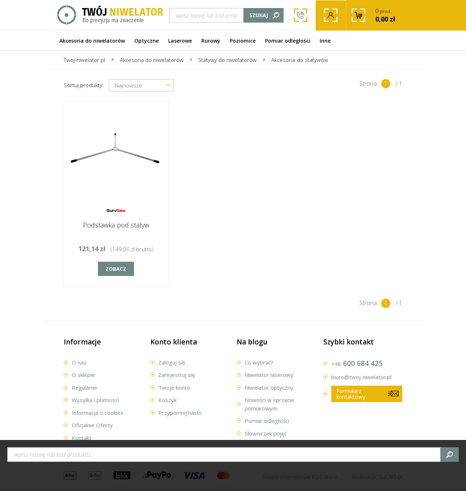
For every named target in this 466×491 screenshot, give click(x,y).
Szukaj (258, 15)
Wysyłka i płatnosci (95, 400)
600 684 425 (300, 15)
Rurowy (210, 40)
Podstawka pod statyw (116, 225)
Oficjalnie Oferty (92, 425)
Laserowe (180, 40)
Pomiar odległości (287, 40)
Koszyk (167, 400)
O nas (79, 362)
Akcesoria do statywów (299, 59)
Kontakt (81, 437)
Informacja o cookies (97, 412)
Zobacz (116, 268)
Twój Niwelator (110, 15)
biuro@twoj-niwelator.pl (361, 377)
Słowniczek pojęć (266, 433)
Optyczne (146, 40)
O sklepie (83, 374)
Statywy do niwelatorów (227, 59)
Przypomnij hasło (180, 412)
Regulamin (85, 387)
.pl (390, 476)
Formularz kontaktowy (351, 394)
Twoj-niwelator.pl (84, 59)
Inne (325, 40)
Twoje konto (331, 15)
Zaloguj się (171, 362)
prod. (391, 15)
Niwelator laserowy (269, 374)
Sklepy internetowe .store (299, 476)
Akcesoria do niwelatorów (92, 40)
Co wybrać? (259, 362)
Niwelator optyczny (269, 387)
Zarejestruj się (176, 374)
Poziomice (243, 40)
